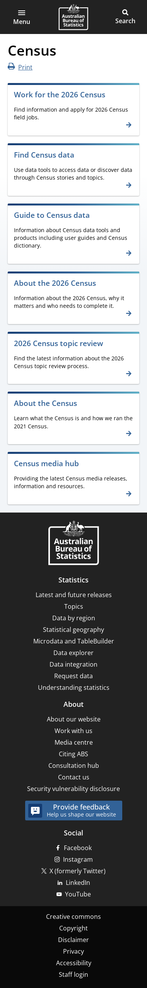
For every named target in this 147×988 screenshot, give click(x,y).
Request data (73, 676)
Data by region (73, 618)
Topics (73, 606)
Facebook (78, 848)
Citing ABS (73, 754)
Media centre (74, 742)
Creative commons (73, 916)
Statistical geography (73, 629)
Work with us (73, 731)
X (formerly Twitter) (78, 871)
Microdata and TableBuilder (73, 641)
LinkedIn (78, 882)
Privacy (73, 951)
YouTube (78, 894)
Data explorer (73, 652)
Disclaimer (73, 939)
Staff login (73, 974)
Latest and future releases (74, 595)
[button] (22, 17)
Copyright (73, 928)
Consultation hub (73, 765)
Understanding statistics (73, 687)
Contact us (73, 777)
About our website (74, 719)
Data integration (73, 664)
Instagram (78, 859)
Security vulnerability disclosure (73, 788)
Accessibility (73, 963)
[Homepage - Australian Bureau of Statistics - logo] (73, 17)
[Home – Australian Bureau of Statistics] (73, 543)
